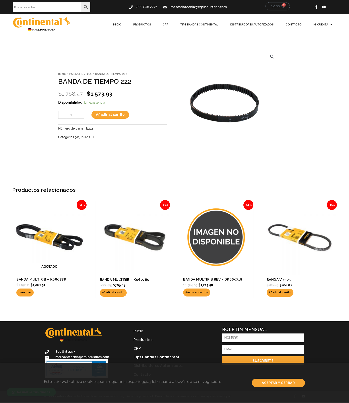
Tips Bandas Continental (204, 24)
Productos (149, 24)
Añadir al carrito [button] (113, 292)
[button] (272, 57)
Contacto (296, 24)
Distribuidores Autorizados (255, 24)
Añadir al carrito (110, 115)
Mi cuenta (323, 24)
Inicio (126, 24)
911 (89, 74)
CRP (171, 24)
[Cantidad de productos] (71, 115)
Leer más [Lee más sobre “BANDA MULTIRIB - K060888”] (25, 292)
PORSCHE (76, 74)
